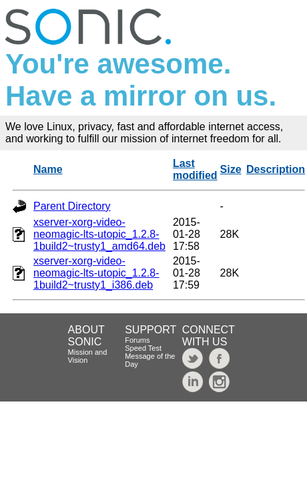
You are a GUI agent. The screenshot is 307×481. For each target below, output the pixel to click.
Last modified (195, 169)
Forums (137, 340)
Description (275, 169)
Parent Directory (72, 206)
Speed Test (143, 348)
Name (48, 169)
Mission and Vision (87, 356)
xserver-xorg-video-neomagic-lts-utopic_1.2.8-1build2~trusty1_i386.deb (96, 273)
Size (231, 169)
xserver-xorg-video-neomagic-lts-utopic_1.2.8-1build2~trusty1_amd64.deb (99, 234)
